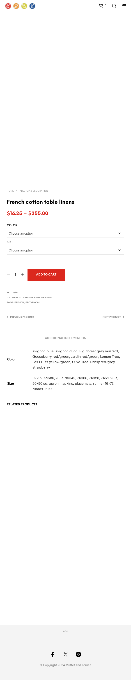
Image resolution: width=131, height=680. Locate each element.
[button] (102, 5)
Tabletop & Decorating (33, 191)
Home (10, 191)
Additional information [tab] (65, 338)
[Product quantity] (15, 274)
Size (10, 242)
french (19, 302)
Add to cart (46, 274)
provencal (32, 302)
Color (12, 225)
